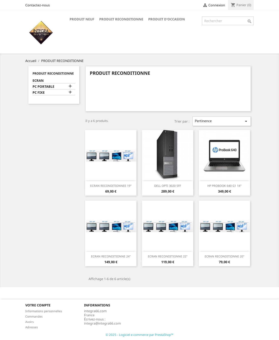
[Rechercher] (228, 20)
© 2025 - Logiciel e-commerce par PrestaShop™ (139, 335)
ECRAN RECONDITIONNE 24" (111, 256)
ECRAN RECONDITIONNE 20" (224, 256)
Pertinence (221, 121)
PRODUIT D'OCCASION (166, 19)
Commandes (34, 316)
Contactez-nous (37, 5)
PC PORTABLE (43, 86)
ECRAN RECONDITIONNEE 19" (111, 186)
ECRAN (38, 80)
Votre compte (37, 305)
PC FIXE (39, 92)
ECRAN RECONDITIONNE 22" (168, 256)
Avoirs (29, 322)
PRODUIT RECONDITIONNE (121, 19)
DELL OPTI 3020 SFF (167, 186)
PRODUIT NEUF (82, 19)
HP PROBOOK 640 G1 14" (224, 186)
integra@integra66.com (102, 323)
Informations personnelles (43, 311)
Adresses (31, 327)
